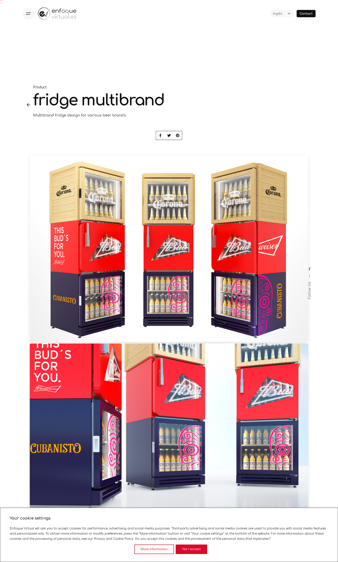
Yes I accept (191, 549)
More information (154, 549)
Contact (306, 13)
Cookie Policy (123, 538)
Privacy (99, 538)
